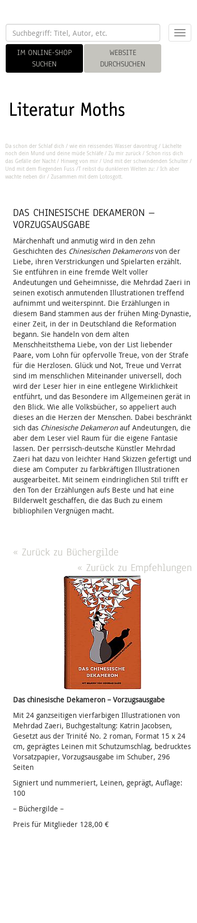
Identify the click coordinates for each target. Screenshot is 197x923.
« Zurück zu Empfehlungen (134, 568)
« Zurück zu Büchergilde (66, 552)
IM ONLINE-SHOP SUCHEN (44, 58)
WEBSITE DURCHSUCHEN (122, 58)
